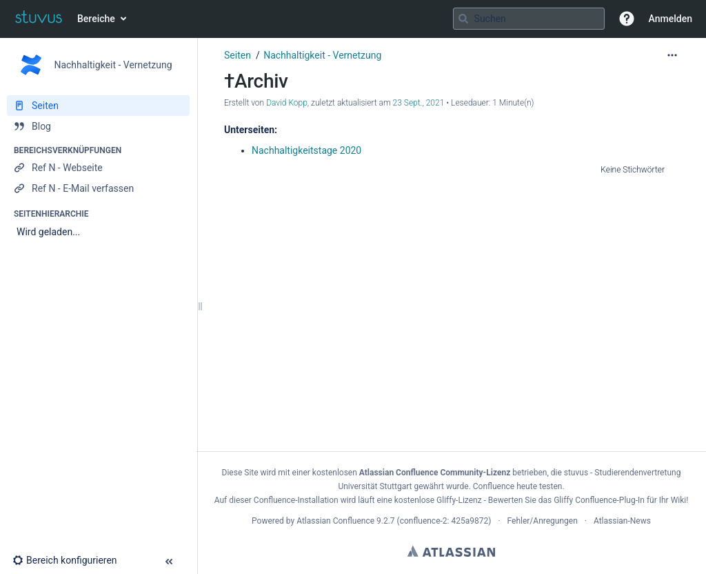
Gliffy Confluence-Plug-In (600, 500)
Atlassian (451, 551)
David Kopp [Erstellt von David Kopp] (286, 103)
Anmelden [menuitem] (670, 18)
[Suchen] (463, 18)
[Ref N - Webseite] (98, 167)
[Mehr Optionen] (672, 55)
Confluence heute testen (518, 486)
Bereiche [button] (96, 18)
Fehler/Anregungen (542, 521)
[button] (627, 19)
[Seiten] (98, 105)
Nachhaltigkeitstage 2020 (306, 150)
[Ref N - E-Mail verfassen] (98, 188)
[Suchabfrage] (529, 19)
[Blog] (98, 126)
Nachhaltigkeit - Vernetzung (322, 55)
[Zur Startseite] (38, 19)
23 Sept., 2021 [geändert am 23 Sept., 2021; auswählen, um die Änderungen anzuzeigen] (419, 103)
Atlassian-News (622, 521)
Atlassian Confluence (335, 521)
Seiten (237, 55)
